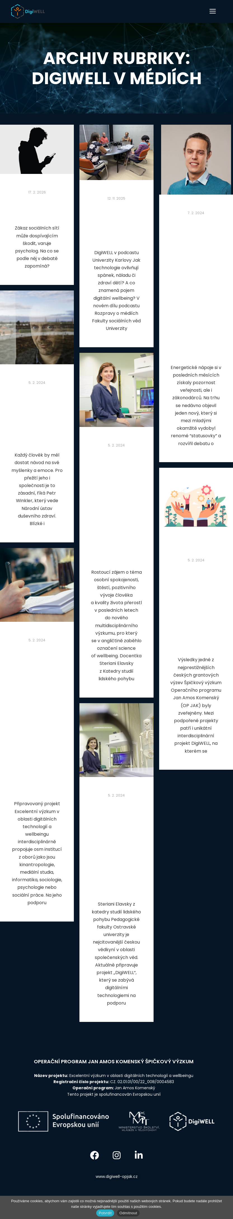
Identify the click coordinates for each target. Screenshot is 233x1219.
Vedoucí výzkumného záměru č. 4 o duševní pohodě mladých (36, 416)
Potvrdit (105, 1213)
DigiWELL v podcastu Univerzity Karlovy (116, 223)
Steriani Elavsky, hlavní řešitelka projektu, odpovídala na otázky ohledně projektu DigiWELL (116, 847)
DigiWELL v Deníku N (37, 207)
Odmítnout (128, 1213)
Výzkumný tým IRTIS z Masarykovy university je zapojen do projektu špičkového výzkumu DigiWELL (196, 607)
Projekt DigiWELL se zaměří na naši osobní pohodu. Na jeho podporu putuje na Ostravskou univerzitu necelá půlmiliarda (116, 506)
